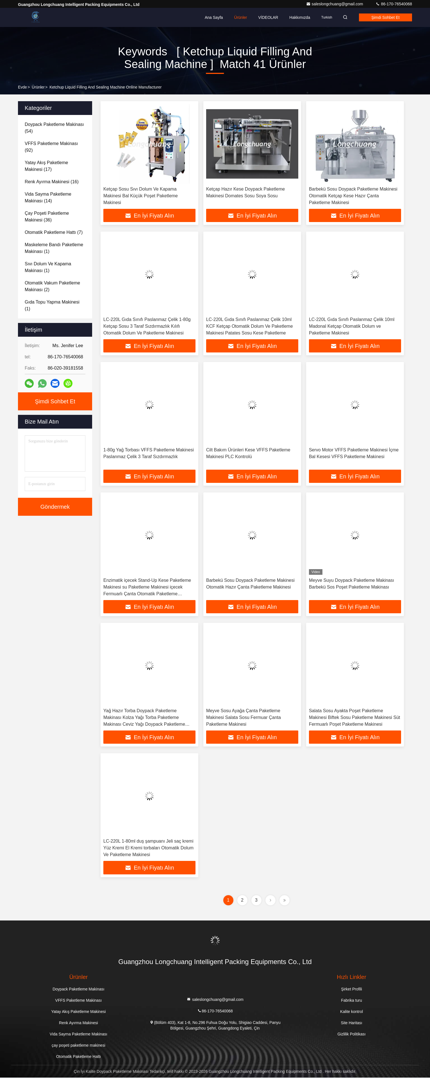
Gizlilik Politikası (351, 1035)
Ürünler (237, 17)
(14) (48, 197)
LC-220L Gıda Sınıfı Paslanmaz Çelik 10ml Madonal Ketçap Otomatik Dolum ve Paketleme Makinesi (351, 326)
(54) (54, 128)
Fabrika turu (351, 1001)
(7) (54, 232)
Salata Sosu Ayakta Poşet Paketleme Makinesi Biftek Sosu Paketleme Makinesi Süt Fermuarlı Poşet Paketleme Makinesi (354, 718)
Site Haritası (351, 1024)
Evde (22, 87)
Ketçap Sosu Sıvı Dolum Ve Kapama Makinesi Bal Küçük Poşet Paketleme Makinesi (140, 196)
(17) (46, 166)
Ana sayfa (210, 17)
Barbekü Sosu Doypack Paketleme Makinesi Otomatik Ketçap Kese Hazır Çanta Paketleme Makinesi (353, 196)
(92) (51, 147)
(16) (52, 181)
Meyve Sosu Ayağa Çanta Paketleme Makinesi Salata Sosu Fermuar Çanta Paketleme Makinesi (243, 718)
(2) (52, 286)
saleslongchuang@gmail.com (335, 4)
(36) (47, 216)
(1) (54, 248)
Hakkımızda (296, 17)
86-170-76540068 (394, 4)
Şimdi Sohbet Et (384, 17)
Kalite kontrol (351, 1013)
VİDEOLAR (265, 17)
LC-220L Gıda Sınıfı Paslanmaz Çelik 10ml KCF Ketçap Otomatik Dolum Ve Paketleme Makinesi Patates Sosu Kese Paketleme (249, 326)
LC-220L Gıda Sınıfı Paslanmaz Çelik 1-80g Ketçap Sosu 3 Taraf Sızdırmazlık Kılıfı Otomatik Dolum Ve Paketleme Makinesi (147, 326)
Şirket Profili (351, 990)
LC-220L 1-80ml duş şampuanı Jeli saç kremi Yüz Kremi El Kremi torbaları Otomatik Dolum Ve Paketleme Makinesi (148, 849)
